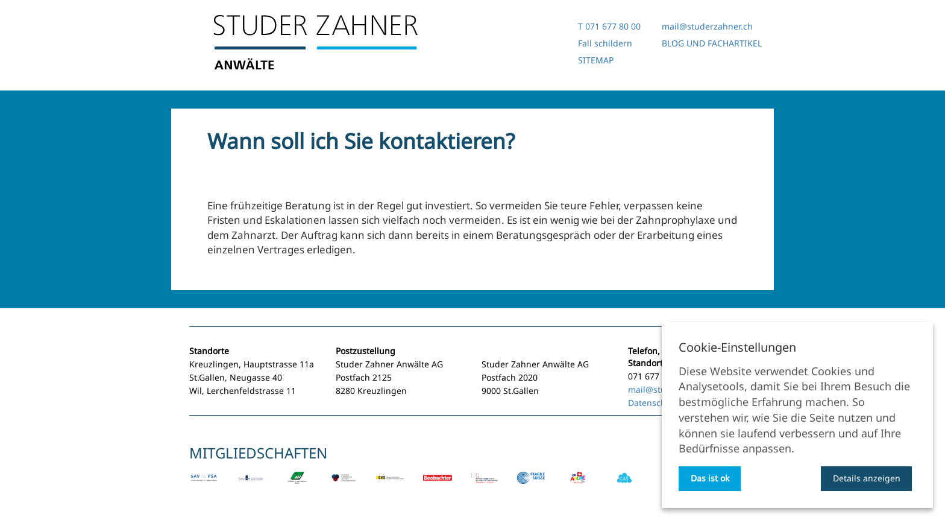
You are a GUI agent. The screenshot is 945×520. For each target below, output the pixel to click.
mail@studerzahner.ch (707, 26)
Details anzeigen (866, 478)
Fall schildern (605, 43)
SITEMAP (596, 60)
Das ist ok (710, 478)
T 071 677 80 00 (609, 26)
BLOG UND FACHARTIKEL (712, 43)
